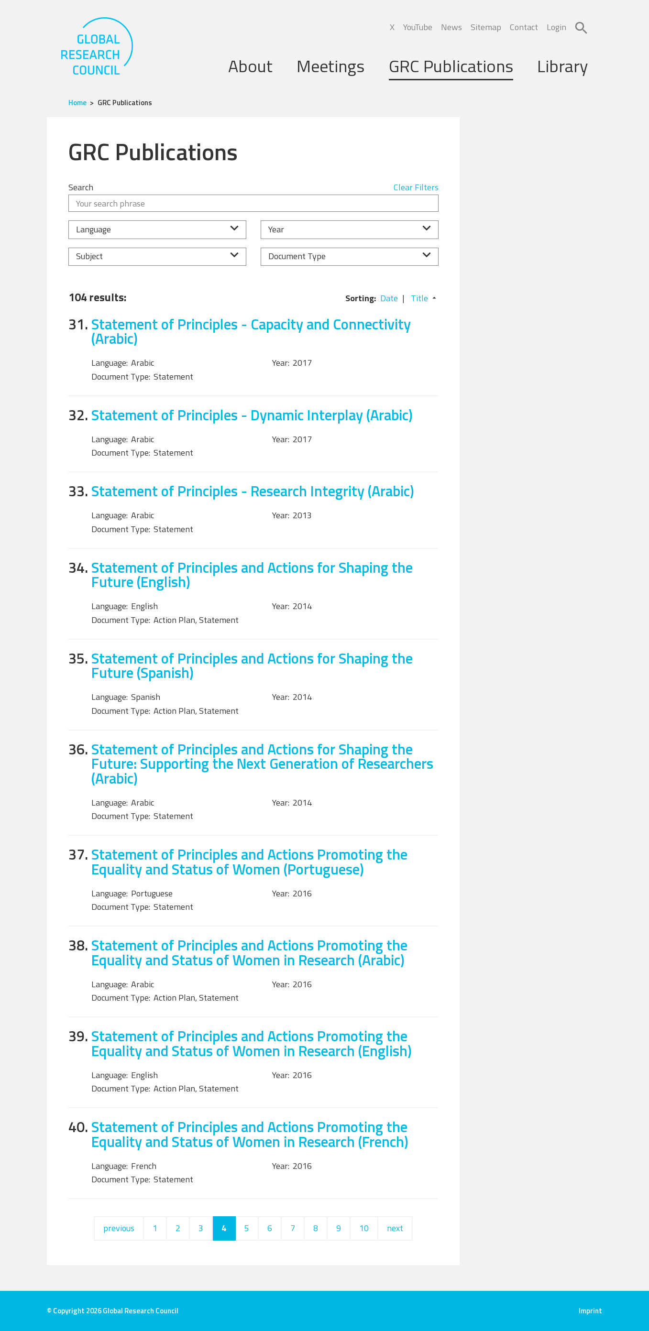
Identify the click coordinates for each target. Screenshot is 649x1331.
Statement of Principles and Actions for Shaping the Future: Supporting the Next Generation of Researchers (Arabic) (262, 763)
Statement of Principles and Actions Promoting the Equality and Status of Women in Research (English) (251, 1043)
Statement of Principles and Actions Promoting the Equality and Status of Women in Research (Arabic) (249, 952)
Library (562, 66)
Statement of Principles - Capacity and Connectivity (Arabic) (251, 331)
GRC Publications (451, 66)
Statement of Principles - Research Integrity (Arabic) (252, 491)
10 (364, 1228)
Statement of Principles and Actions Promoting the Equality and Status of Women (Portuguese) (249, 861)
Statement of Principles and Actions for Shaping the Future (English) (252, 574)
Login (556, 27)
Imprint (590, 1310)
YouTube (417, 27)
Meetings (330, 66)
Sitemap (486, 27)
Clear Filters (416, 187)
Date (389, 298)
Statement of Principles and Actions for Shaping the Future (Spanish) (252, 665)
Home (77, 102)
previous (118, 1228)
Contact (524, 27)
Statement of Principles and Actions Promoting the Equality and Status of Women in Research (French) (249, 1134)
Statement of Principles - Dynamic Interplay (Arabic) (252, 415)
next (395, 1228)
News (451, 27)
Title (419, 298)
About (250, 66)
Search (80, 187)
